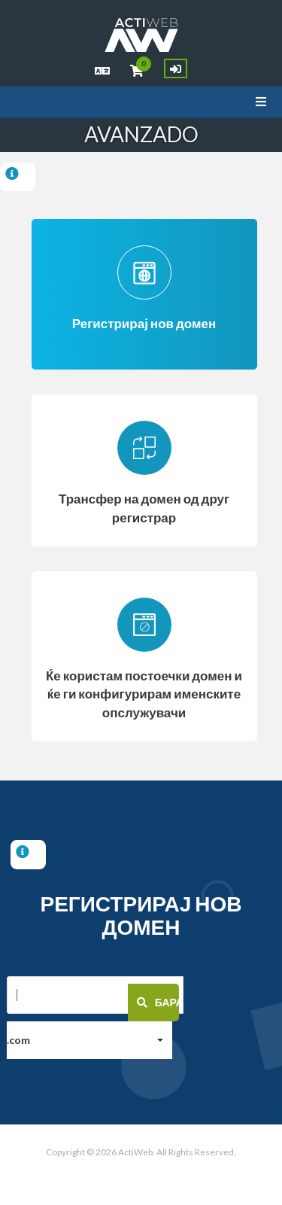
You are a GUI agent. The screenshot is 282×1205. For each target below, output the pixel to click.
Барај (158, 1003)
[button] (89, 1041)
